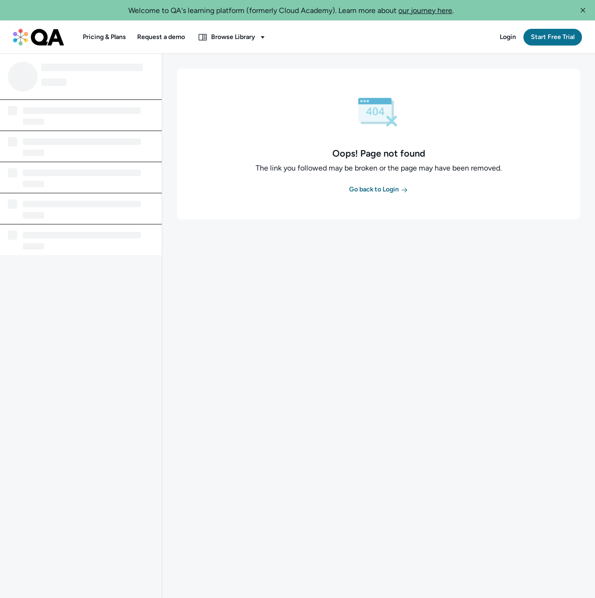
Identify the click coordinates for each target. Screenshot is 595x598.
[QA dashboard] (38, 37)
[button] (582, 10)
